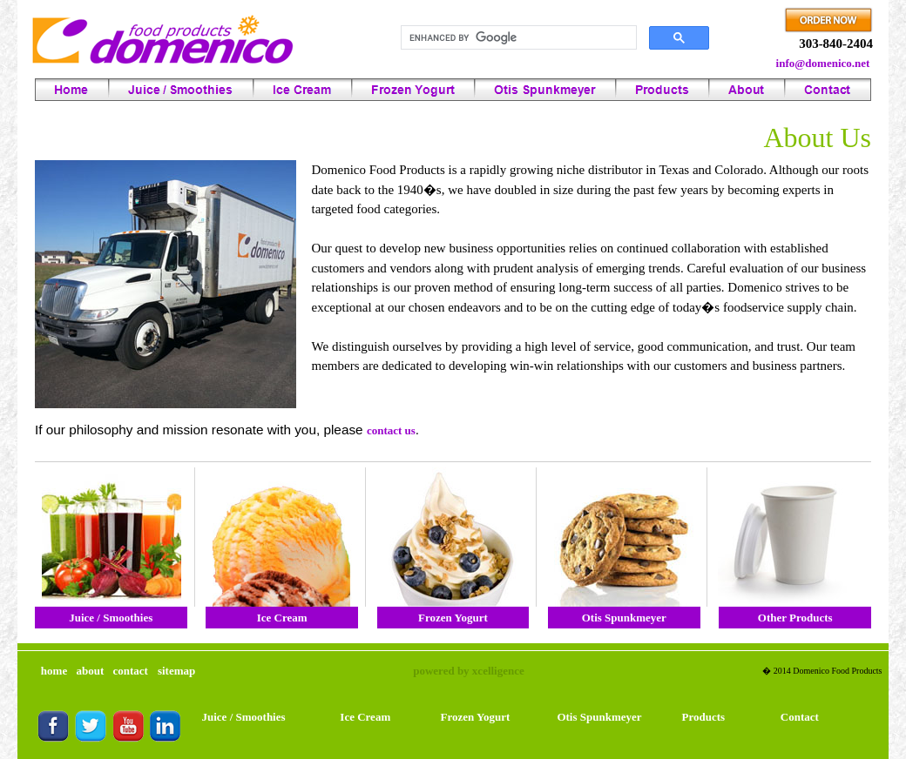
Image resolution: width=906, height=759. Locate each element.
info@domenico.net (823, 63)
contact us (391, 430)
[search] (517, 37)
